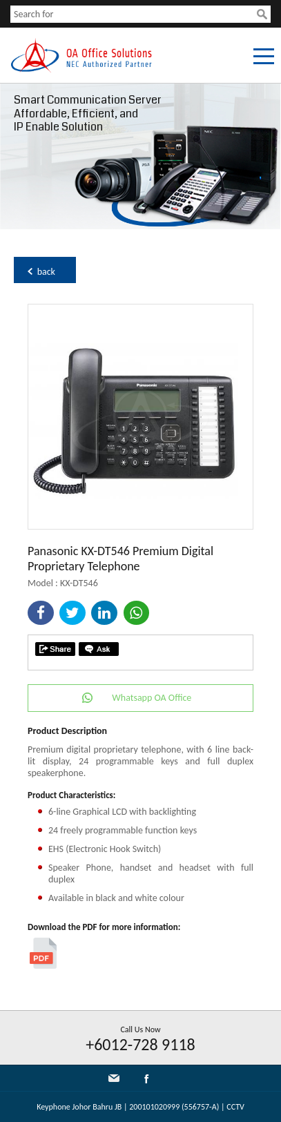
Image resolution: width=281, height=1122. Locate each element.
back (46, 272)
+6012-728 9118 (140, 1044)
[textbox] (133, 14)
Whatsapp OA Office (151, 698)
